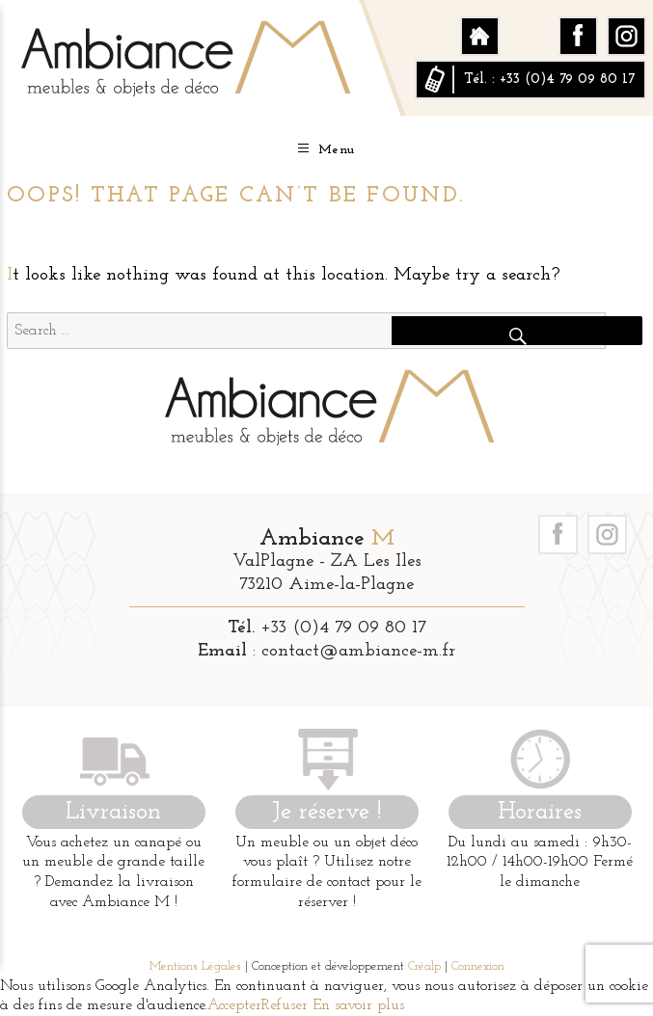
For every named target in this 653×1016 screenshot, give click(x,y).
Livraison (113, 812)
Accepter (234, 1005)
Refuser (284, 1005)
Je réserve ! (326, 812)
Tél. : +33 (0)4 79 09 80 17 (549, 79)
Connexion (477, 966)
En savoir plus (356, 1005)
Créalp (424, 966)
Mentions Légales (195, 966)
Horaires (540, 812)
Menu (326, 149)
